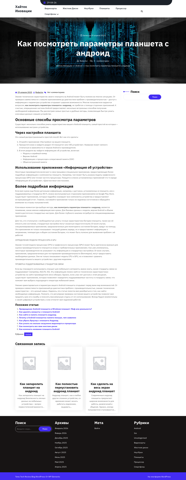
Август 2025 (60, 452)
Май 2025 (59, 462)
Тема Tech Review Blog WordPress (30, 476)
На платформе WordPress (159, 476)
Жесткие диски (70, 8)
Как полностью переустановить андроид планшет (67, 387)
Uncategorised (140, 438)
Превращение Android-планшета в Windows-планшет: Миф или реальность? (55, 309)
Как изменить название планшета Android (39, 329)
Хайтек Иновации (23, 8)
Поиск (135, 92)
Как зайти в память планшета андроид (37, 315)
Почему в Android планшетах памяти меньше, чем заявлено (47, 317)
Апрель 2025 (61, 467)
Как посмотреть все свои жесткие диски (38, 326)
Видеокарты (51, 8)
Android (78, 65)
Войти (97, 428)
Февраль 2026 (61, 428)
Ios (135, 433)
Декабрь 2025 (61, 438)
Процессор (121, 8)
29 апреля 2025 (25, 92)
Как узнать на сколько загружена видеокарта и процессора (47, 323)
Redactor (39, 92)
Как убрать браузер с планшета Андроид (38, 320)
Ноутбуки (88, 8)
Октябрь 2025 (61, 447)
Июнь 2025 (60, 457)
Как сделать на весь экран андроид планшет (102, 387)
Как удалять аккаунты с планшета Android (39, 312)
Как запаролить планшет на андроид (31, 387)
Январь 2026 (61, 433)
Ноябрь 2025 (61, 443)
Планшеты (104, 8)
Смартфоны (50, 14)
